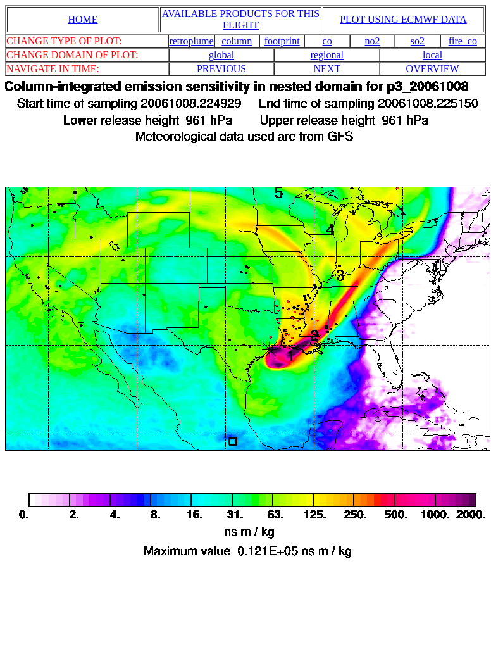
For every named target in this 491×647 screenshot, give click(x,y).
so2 (418, 40)
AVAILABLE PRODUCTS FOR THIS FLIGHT (241, 19)
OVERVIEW (432, 68)
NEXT (327, 68)
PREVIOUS (221, 68)
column (236, 40)
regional (327, 54)
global (221, 54)
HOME (82, 19)
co (327, 40)
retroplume (191, 40)
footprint (282, 40)
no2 (372, 40)
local (432, 54)
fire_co (463, 40)
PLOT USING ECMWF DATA (403, 19)
